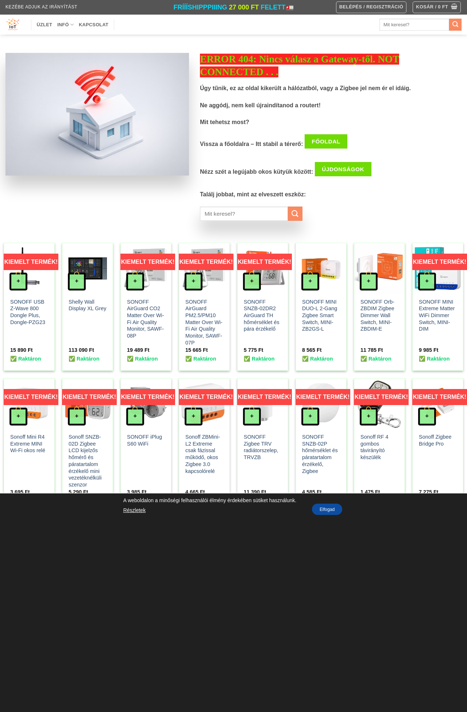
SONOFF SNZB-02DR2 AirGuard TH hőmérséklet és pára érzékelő (261, 315)
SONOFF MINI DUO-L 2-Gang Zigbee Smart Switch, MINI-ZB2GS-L (319, 315)
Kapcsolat (93, 24)
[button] (437, 7)
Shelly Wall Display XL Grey (87, 305)
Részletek (130, 510)
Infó (65, 24)
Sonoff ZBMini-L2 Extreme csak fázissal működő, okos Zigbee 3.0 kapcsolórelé (202, 454)
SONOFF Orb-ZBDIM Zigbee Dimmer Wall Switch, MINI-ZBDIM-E (377, 315)
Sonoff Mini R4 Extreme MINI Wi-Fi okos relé (27, 443)
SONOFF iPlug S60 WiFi (144, 440)
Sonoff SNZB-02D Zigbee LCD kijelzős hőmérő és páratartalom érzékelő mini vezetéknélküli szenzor (85, 461)
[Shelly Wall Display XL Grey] (87, 268)
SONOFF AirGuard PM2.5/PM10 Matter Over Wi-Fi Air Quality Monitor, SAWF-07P (204, 322)
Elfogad (327, 509)
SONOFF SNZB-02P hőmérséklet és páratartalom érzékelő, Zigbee (320, 454)
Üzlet (45, 24)
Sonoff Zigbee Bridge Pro (435, 440)
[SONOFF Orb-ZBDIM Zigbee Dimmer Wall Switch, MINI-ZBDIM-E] (379, 268)
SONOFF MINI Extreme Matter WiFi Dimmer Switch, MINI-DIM (437, 315)
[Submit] (455, 25)
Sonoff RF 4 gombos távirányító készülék (374, 447)
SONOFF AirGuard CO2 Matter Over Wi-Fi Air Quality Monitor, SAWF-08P (145, 319)
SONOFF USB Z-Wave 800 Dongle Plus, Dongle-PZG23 (27, 312)
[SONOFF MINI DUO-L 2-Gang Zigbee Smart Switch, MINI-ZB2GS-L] (321, 268)
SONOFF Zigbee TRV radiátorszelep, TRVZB (261, 447)
